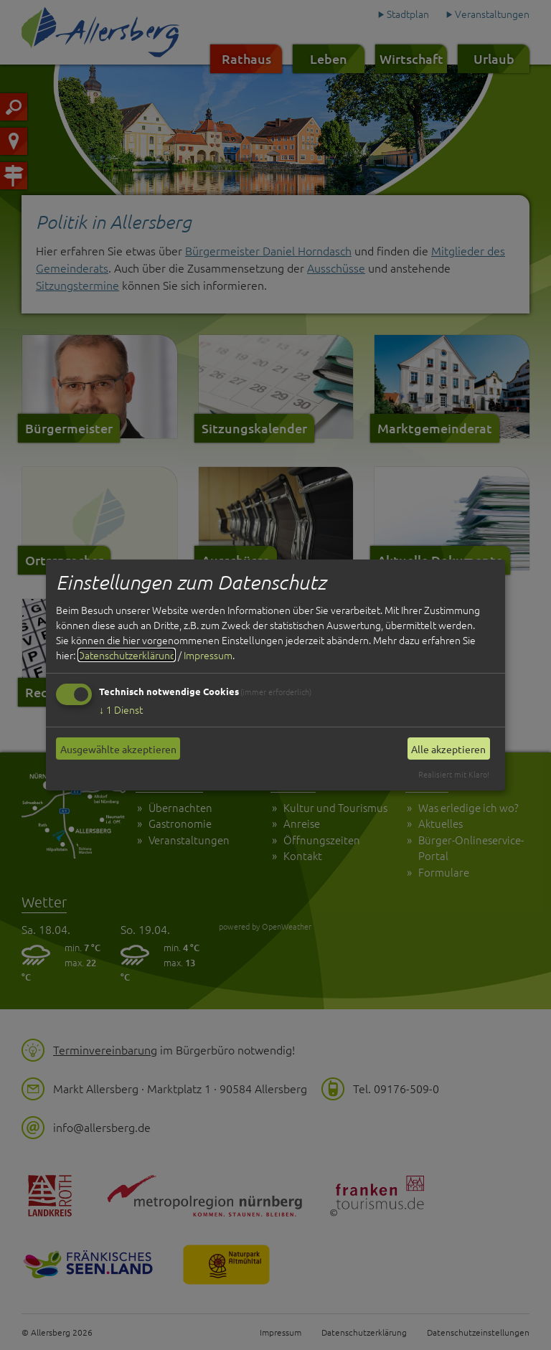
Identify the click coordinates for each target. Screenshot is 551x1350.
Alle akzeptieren (448, 748)
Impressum (208, 655)
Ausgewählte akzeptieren (118, 748)
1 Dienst (121, 709)
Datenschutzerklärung (126, 655)
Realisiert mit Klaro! (453, 774)
